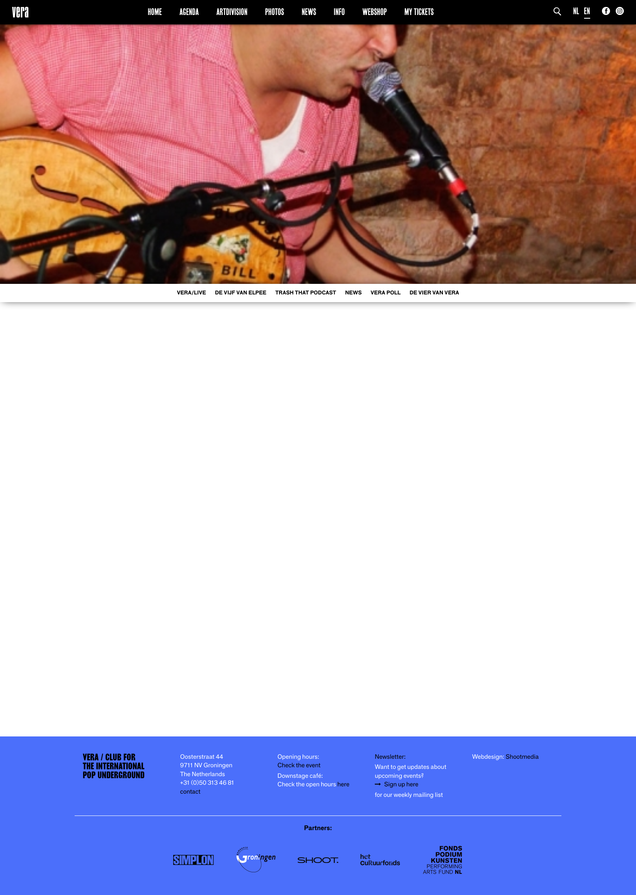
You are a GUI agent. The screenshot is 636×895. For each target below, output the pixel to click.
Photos (274, 11)
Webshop (375, 11)
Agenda (189, 11)
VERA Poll (386, 293)
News (309, 11)
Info (339, 11)
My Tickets (419, 11)
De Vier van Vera (434, 293)
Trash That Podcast (305, 293)
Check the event (298, 765)
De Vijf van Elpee (240, 293)
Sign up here (401, 784)
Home (155, 11)
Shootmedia (522, 757)
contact (190, 792)
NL (576, 11)
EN (587, 11)
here (343, 784)
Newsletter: (390, 757)
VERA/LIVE (191, 293)
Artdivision (232, 11)
